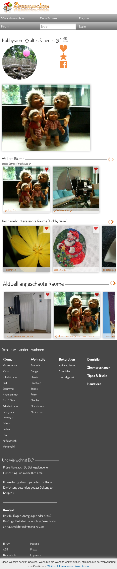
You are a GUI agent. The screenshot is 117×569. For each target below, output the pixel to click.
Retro (34, 394)
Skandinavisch (38, 406)
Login (82, 26)
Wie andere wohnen (13, 18)
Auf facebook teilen (63, 65)
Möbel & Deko (48, 18)
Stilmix (34, 388)
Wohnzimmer (10, 365)
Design (34, 371)
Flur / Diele (9, 400)
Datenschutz (9, 555)
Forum (5, 26)
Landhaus (36, 383)
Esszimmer (8, 388)
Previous (109, 159)
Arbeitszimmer (11, 406)
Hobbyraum (9, 412)
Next (113, 159)
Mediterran (36, 412)
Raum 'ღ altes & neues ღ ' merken (63, 57)
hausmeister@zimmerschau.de (25, 527)
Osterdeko (64, 371)
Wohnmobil (9, 446)
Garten (6, 429)
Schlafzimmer (10, 377)
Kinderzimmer (10, 394)
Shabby (35, 400)
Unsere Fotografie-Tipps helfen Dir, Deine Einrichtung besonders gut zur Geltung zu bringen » (28, 487)
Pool (5, 435)
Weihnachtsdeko (67, 365)
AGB (5, 549)
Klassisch (35, 377)
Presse (33, 549)
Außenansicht (10, 440)
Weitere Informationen (60, 566)
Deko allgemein (67, 377)
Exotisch (35, 365)
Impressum (36, 555)
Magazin (84, 18)
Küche (6, 371)
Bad (5, 383)
